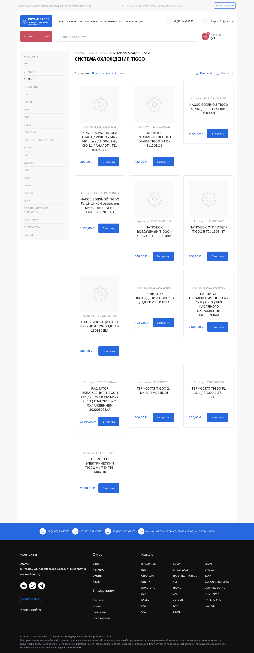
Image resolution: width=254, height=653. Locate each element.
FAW (26, 109)
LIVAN (27, 185)
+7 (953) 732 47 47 (86, 531)
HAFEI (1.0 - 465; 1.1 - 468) (39, 139)
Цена (121, 73)
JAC (26, 155)
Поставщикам (101, 617)
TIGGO (103, 52)
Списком (225, 73)
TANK (27, 200)
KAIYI (27, 170)
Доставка (72, 21)
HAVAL (28, 147)
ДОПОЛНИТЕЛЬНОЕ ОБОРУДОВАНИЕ (36, 210)
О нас (60, 21)
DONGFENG (31, 86)
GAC (26, 117)
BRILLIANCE (31, 56)
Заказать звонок (225, 5)
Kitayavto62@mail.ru (217, 21)
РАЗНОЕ (29, 234)
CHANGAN (30, 71)
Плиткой (203, 73)
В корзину (109, 161)
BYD (26, 64)
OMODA (28, 192)
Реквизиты (98, 21)
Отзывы (127, 21)
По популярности (102, 73)
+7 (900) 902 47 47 (120, 531)
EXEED (28, 101)
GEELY (27, 124)
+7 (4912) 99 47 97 (179, 21)
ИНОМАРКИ (31, 219)
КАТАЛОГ (29, 36)
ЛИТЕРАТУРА (32, 227)
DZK (26, 94)
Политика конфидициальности (69, 636)
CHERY (28, 79)
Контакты (114, 21)
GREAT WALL (31, 132)
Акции (139, 21)
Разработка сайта (100, 636)
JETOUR (29, 162)
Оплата (84, 21)
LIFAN (27, 177)
